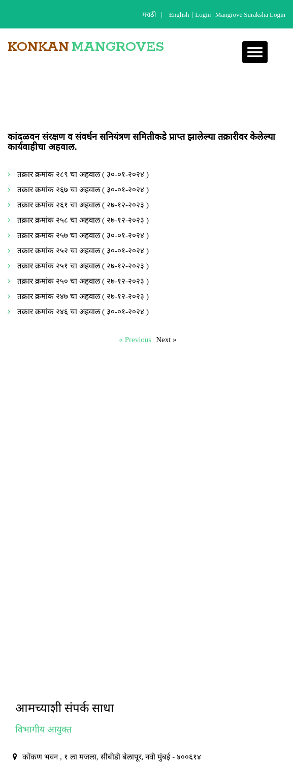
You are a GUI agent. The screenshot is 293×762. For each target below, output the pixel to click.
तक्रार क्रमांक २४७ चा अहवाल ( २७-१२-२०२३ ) (83, 296)
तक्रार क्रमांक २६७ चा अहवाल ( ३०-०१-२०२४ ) (83, 189)
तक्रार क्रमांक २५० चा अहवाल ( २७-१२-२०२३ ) (83, 281)
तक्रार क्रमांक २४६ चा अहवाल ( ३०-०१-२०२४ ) (83, 311)
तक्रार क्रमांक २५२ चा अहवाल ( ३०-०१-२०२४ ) (83, 250)
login (203, 14)
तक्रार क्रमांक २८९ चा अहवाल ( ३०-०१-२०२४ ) (83, 174)
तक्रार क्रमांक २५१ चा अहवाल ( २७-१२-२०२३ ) (83, 265)
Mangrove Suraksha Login (250, 14)
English (179, 14)
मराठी (149, 14)
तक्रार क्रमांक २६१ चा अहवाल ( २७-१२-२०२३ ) (83, 204)
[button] (255, 52)
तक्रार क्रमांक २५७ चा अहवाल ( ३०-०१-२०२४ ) (83, 235)
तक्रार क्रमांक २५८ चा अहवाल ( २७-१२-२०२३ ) (83, 220)
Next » (166, 339)
